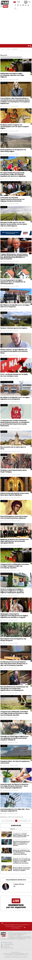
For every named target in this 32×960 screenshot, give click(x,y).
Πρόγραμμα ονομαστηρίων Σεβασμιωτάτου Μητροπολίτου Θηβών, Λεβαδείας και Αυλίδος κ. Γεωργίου (14, 615)
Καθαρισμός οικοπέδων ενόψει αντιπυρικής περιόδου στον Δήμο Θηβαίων (12, 75)
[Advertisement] (16, 27)
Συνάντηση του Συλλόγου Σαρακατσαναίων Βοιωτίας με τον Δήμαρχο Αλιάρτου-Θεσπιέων (12, 199)
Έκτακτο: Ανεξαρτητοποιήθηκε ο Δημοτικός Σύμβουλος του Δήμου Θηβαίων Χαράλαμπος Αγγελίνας (12, 590)
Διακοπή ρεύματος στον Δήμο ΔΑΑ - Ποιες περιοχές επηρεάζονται (15, 810)
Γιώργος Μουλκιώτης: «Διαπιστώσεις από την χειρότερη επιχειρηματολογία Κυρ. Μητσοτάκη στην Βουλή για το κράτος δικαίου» (14, 256)
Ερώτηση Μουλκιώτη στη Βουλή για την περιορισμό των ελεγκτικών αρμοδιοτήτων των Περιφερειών (14, 688)
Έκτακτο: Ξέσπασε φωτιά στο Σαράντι (13, 328)
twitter (18, 5)
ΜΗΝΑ (20, 829)
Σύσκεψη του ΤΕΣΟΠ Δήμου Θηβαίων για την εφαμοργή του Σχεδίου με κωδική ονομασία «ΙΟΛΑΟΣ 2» (14, 738)
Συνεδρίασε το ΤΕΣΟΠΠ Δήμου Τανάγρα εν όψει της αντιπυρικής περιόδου (21, 835)
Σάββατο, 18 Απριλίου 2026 (11, 355)
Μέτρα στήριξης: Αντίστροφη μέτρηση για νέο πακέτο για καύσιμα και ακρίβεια (21, 869)
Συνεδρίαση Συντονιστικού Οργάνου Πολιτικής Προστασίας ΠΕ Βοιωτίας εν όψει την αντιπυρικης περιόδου (13, 663)
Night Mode (29, 45)
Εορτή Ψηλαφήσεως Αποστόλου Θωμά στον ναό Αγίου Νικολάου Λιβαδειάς (13, 517)
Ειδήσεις (9, 49)
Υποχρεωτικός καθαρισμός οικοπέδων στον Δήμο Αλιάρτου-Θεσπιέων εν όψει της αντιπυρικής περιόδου (14, 713)
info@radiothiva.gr (8, 947)
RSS (27, 953)
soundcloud (25, 5)
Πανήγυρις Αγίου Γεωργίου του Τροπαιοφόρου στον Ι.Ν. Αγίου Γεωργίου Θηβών (14, 126)
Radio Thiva (4, 4)
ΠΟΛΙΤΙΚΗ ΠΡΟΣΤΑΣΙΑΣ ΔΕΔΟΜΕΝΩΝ (13, 953)
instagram (20, 5)
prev (3, 821)
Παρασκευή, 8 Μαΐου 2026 (21, 832)
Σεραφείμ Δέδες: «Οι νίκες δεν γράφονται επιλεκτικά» (15, 762)
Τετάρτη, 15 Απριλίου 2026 (10, 790)
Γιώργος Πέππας (19, 884)
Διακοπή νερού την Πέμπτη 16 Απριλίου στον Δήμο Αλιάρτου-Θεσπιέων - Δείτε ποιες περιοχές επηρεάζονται (14, 786)
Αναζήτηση (15, 8)
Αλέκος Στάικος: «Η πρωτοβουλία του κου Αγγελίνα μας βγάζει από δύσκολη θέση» (13, 351)
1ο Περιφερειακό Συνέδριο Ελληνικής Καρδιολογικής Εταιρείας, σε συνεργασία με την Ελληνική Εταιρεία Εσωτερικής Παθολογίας (14, 423)
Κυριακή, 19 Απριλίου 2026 (10, 309)
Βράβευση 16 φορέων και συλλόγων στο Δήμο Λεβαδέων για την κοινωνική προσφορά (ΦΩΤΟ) (14, 541)
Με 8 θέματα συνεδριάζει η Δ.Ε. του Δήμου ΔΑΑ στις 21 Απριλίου (15, 306)
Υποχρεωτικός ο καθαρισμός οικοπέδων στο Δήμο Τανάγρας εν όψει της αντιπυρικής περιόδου (14, 566)
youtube (23, 5)
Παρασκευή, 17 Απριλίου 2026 (11, 402)
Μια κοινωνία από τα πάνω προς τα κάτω (13, 448)
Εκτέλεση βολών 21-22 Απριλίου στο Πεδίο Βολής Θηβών (13, 150)
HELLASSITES (24, 957)
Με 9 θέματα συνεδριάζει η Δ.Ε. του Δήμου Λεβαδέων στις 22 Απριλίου (15, 398)
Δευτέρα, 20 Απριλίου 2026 (10, 79)
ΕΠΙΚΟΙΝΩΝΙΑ (9, 955)
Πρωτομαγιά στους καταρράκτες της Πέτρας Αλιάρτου (13, 639)
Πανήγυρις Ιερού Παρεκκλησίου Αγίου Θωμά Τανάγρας (13, 471)
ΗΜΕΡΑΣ (12, 829)
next (30, 821)
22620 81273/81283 (9, 944)
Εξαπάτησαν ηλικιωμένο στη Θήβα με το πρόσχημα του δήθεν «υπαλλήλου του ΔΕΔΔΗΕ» (21, 843)
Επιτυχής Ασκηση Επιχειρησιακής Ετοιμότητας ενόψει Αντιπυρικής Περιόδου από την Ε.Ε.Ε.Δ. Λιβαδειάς (13, 174)
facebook (15, 5)
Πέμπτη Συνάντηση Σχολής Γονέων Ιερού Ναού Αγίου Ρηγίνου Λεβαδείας (14, 494)
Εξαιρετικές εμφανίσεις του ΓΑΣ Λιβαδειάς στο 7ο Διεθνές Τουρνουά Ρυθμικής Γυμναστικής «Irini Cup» (21, 852)
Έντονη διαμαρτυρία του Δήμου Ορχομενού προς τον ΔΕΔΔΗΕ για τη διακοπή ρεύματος (12, 281)
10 (25, 820)
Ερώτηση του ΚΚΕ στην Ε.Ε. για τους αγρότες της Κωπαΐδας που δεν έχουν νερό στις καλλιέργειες (13, 224)
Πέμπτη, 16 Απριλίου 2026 (10, 595)
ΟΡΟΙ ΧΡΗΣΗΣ (15, 952)
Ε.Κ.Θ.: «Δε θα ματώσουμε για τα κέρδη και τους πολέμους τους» (14, 375)
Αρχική (3, 49)
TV (29, 2)
